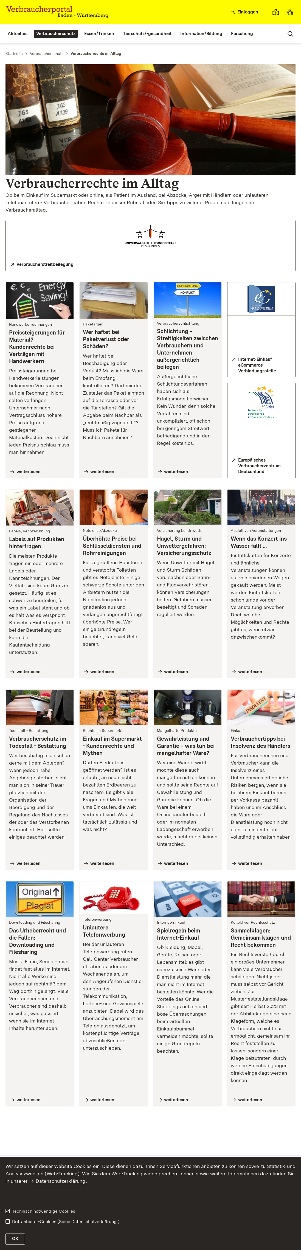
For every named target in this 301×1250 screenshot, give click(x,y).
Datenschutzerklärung (60, 1181)
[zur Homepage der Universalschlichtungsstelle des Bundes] (150, 265)
